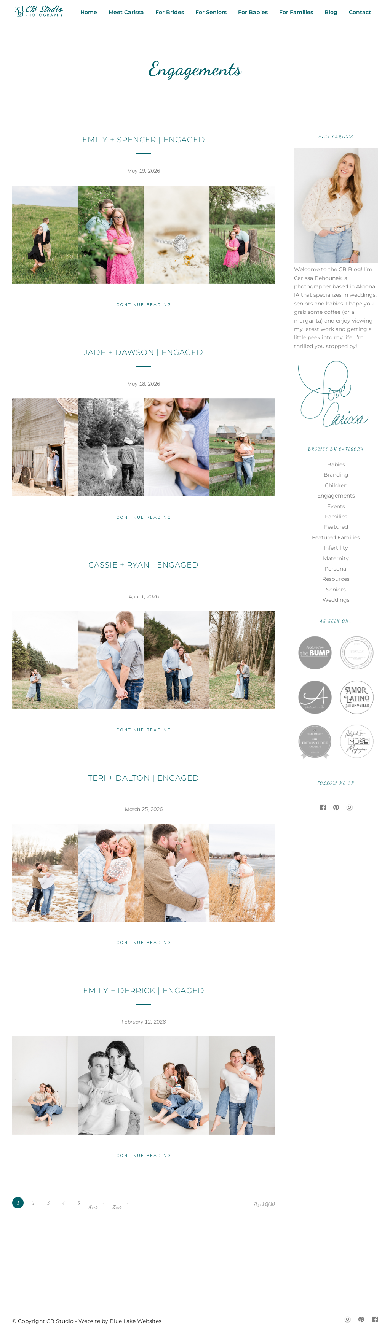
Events (336, 506)
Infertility (336, 547)
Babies (336, 464)
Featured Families (336, 537)
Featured (336, 526)
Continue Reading (143, 304)
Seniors (336, 589)
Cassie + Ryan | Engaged (143, 564)
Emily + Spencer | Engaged (143, 139)
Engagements (336, 495)
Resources (336, 579)
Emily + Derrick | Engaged (144, 990)
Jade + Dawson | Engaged (143, 352)
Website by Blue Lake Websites (119, 1321)
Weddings (336, 599)
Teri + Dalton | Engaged (143, 777)
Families (336, 516)
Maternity (336, 558)
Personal (336, 568)
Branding (336, 474)
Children (336, 485)
